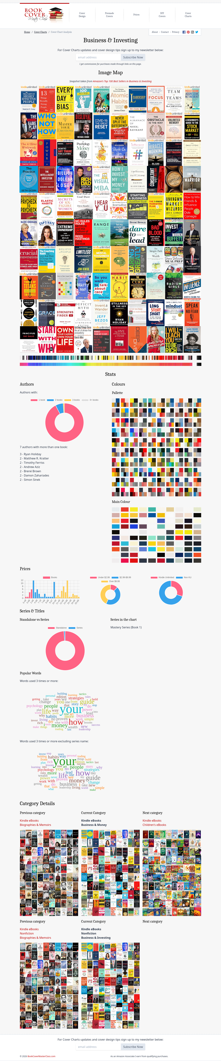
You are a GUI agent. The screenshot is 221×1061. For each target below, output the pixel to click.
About (155, 32)
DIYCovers (162, 15)
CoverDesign (82, 15)
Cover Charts (40, 32)
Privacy (175, 32)
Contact (165, 32)
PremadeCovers (109, 15)
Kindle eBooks (29, 821)
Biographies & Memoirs (35, 825)
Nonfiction (27, 933)
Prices (136, 14)
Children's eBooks (154, 825)
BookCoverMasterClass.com (41, 1056)
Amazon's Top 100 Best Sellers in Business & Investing (122, 81)
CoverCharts (188, 15)
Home (27, 32)
